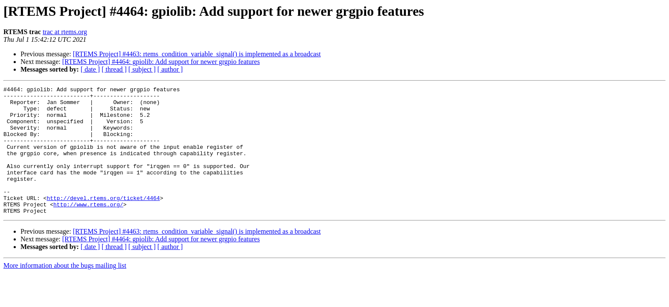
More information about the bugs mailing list (64, 291)
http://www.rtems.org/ (88, 228)
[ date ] (90, 69)
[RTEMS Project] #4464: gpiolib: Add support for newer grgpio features (161, 61)
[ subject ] (142, 69)
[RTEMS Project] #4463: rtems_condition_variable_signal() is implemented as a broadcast (197, 54)
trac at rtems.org (65, 31)
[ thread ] (114, 69)
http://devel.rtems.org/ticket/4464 (103, 221)
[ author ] (170, 69)
